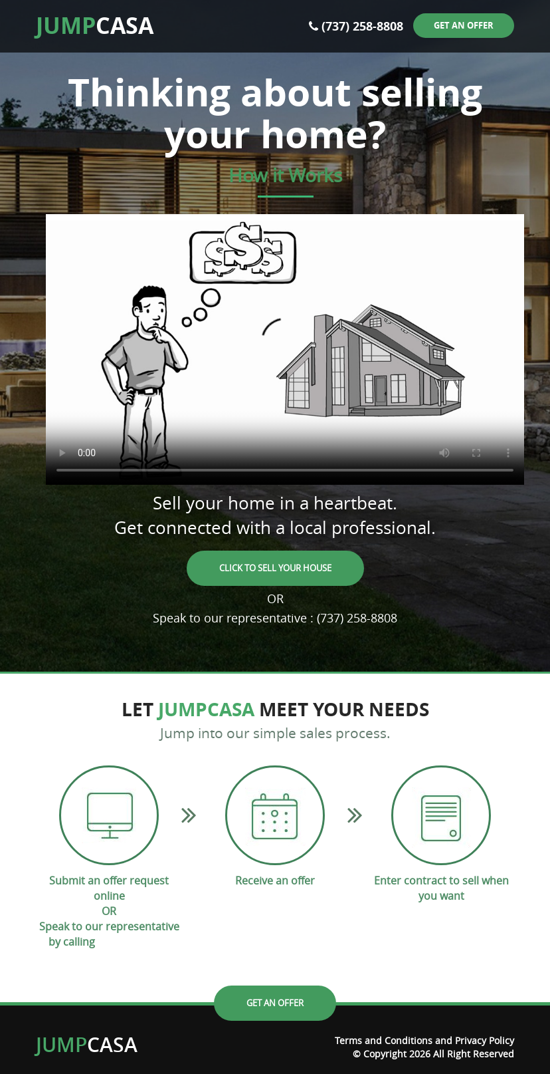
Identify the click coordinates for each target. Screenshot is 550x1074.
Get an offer (464, 25)
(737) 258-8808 (362, 26)
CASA (94, 25)
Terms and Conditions (383, 1040)
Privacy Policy (484, 1040)
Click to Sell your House (275, 568)
